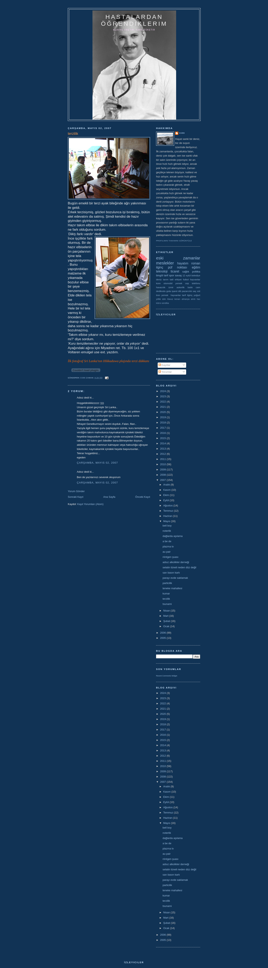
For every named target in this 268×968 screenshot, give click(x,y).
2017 (163, 427)
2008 (163, 474)
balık (190, 287)
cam (198, 287)
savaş (178, 275)
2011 (163, 459)
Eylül (166, 500)
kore (158, 283)
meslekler (165, 263)
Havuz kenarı (173, 299)
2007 (163, 479)
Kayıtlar (164, 365)
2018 (163, 422)
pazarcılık (187, 291)
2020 (163, 412)
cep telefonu (192, 283)
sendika (165, 303)
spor (171, 275)
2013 (163, 448)
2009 (163, 469)
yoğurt (197, 295)
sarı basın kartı (171, 572)
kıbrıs (158, 303)
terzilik (166, 598)
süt (198, 291)
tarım (166, 279)
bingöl (159, 275)
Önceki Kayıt (142, 496)
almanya (186, 299)
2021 (163, 406)
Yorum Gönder (76, 491)
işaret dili (176, 291)
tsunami (167, 603)
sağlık (185, 271)
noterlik (166, 530)
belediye (195, 275)
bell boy (167, 525)
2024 (163, 391)
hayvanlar (195, 279)
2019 (163, 417)
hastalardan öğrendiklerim (134, 20)
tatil (171, 279)
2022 (163, 401)
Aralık (167, 484)
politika (196, 271)
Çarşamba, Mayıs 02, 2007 (97, 462)
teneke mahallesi (172, 588)
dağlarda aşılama (172, 536)
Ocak (166, 626)
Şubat (167, 621)
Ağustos (168, 505)
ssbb (182, 133)
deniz (159, 279)
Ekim (166, 495)
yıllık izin (161, 299)
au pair (166, 551)
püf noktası (177, 267)
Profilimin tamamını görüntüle (174, 241)
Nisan (167, 610)
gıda (168, 291)
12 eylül (187, 275)
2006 (163, 632)
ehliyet (178, 279)
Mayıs (167, 521)
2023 (163, 396)
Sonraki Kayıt (75, 496)
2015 (163, 438)
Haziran (168, 515)
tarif (166, 275)
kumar (166, 593)
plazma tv (168, 546)
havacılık (160, 287)
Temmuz (168, 510)
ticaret (175, 271)
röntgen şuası (170, 556)
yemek (178, 283)
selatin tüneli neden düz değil (179, 567)
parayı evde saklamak (175, 577)
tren (158, 295)
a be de (166, 541)
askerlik (181, 287)
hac (198, 299)
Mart (166, 615)
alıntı (193, 299)
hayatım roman (188, 263)
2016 (163, 432)
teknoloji (162, 271)
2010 (163, 464)
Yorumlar (165, 371)
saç (194, 291)
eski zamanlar (178, 258)
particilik (167, 583)
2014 (163, 443)
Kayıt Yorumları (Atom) (90, 504)
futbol (186, 279)
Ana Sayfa (109, 496)
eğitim (196, 267)
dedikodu (160, 291)
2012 (163, 453)
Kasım (167, 489)
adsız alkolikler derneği (175, 562)
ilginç (159, 267)
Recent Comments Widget (166, 676)
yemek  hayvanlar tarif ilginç (176, 295)
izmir (171, 287)
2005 (163, 637)
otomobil (167, 283)
